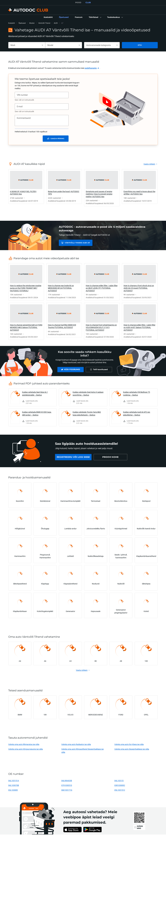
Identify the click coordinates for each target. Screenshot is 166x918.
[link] (48, 17)
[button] (95, 17)
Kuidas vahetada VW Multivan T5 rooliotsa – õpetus (136, 393)
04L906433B (66, 780)
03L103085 (13, 790)
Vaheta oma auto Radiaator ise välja (76, 744)
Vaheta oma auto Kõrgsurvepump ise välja (25, 749)
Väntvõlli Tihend (44, 23)
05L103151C (119, 790)
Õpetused (22, 23)
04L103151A (13, 780)
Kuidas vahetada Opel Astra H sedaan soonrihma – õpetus (88, 393)
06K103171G (66, 790)
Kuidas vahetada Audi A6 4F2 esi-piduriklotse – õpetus (136, 413)
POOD (78, 2)
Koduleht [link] (11, 23)
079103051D (66, 785)
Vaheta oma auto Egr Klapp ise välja (129, 744)
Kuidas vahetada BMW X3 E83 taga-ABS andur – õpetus (36, 413)
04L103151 (119, 780)
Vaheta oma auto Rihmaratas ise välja (23, 744)
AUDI (56, 23)
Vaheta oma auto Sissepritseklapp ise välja (131, 749)
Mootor (32, 23)
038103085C (119, 785)
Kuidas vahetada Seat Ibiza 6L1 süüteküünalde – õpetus (35, 393)
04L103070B (13, 785)
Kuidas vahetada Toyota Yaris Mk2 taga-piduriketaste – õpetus (87, 413)
